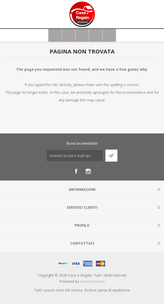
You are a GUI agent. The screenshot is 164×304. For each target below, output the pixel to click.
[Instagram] (88, 171)
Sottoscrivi (111, 156)
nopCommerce (92, 281)
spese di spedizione (114, 290)
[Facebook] (76, 171)
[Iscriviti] (75, 155)
